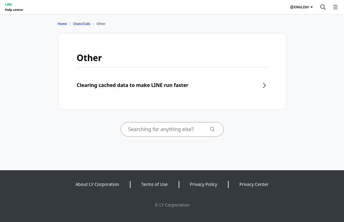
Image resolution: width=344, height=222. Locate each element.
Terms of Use (154, 184)
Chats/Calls (81, 24)
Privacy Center (253, 184)
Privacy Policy (203, 184)
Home (62, 24)
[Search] (323, 7)
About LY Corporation (97, 184)
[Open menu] (335, 7)
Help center (14, 9)
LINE (8, 4)
